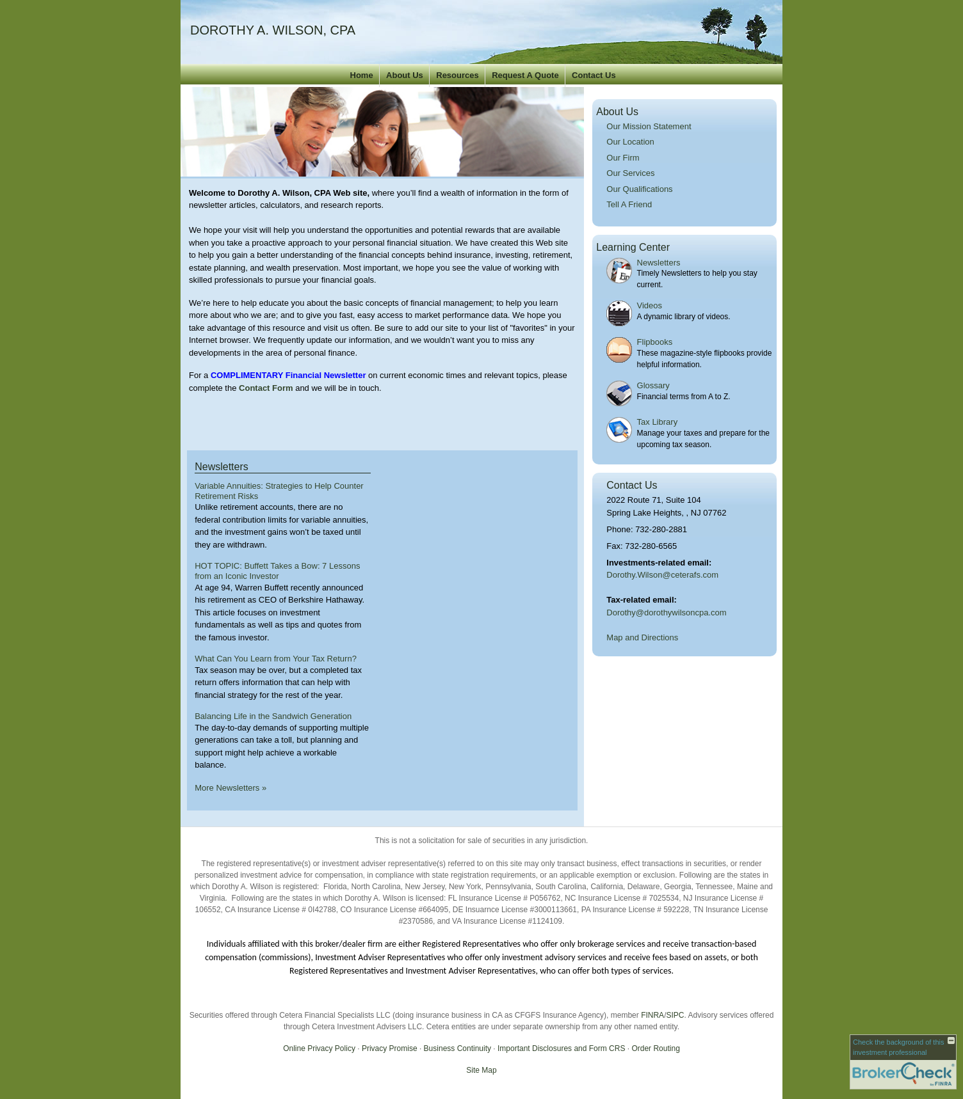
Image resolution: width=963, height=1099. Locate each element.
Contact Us (594, 75)
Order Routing (655, 1048)
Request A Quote (525, 75)
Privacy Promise (389, 1048)
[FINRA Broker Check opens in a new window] (903, 1061)
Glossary (653, 385)
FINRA (652, 1015)
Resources (457, 75)
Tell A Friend (629, 204)
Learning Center (633, 247)
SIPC (675, 1015)
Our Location (630, 141)
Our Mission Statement (648, 126)
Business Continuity (457, 1048)
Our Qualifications (639, 189)
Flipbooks (655, 342)
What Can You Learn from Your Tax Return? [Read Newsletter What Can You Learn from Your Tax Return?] (276, 658)
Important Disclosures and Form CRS (561, 1048)
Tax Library (657, 422)
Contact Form (266, 388)
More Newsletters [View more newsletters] (230, 788)
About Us (404, 75)
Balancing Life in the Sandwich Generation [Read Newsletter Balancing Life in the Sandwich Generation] (273, 716)
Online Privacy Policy (319, 1048)
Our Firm (622, 157)
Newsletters (659, 262)
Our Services (630, 173)
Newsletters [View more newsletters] (221, 466)
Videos (650, 305)
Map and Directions (642, 637)
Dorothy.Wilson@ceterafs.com (662, 575)
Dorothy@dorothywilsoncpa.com (666, 612)
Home (361, 75)
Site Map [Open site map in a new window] (481, 1070)
